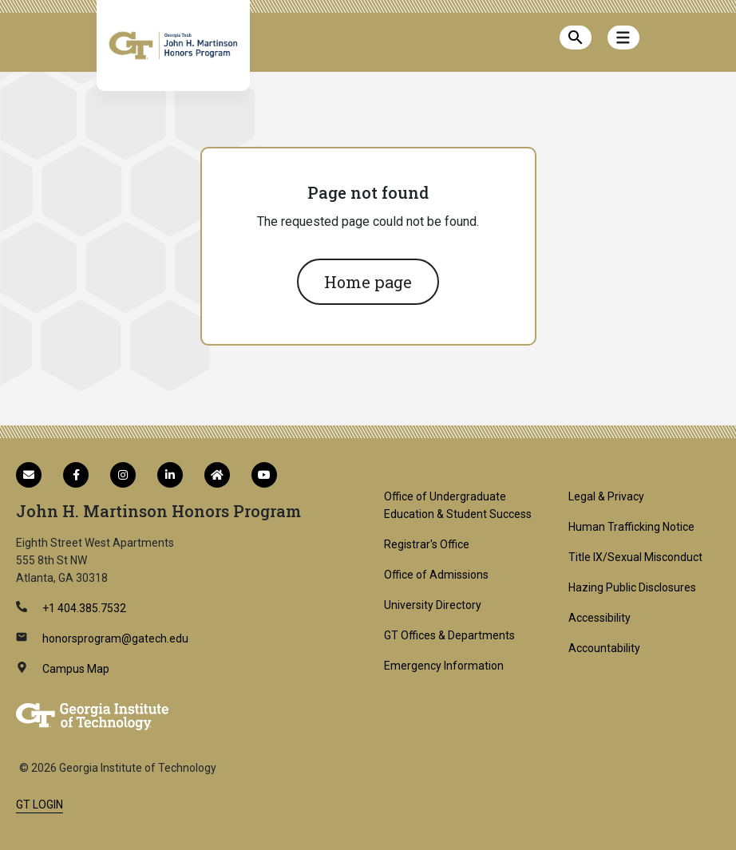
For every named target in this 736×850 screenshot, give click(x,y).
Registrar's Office (426, 544)
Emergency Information (444, 665)
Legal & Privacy (606, 496)
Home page (368, 281)
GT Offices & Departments (449, 635)
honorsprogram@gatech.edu (114, 638)
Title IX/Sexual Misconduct (635, 557)
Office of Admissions (436, 574)
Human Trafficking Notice (631, 526)
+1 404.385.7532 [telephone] (83, 608)
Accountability (604, 648)
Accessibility (599, 617)
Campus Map (74, 668)
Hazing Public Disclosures (632, 587)
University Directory (432, 605)
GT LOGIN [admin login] (39, 804)
